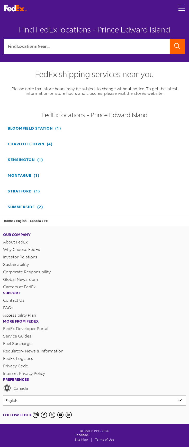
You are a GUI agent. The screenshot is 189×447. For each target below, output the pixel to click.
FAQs (8, 307)
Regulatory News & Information (33, 350)
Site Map (81, 439)
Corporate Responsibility (27, 271)
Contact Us (13, 300)
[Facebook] (44, 415)
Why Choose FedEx (21, 249)
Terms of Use (104, 439)
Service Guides (17, 336)
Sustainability (16, 264)
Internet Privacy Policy (24, 373)
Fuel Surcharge (17, 343)
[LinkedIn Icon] (69, 415)
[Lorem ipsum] (94, 400)
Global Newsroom (20, 279)
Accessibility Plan (19, 315)
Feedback (82, 435)
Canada (15, 388)
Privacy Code (15, 365)
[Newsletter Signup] (36, 415)
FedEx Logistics (18, 358)
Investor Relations (20, 256)
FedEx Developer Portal (25, 328)
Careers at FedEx (19, 286)
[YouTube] (60, 415)
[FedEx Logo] (15, 8)
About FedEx (15, 241)
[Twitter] (52, 415)
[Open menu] (182, 8)
